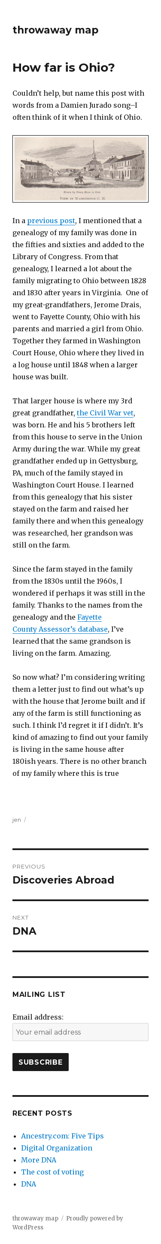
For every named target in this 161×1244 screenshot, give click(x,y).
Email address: (38, 1017)
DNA (28, 1184)
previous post (51, 220)
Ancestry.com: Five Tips (62, 1136)
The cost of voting (52, 1172)
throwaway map (55, 30)
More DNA (38, 1160)
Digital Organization (56, 1148)
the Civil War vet (105, 413)
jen (16, 819)
